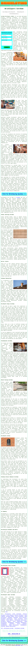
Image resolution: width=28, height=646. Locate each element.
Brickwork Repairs (6, 621)
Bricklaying (3, 197)
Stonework (10, 617)
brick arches (8, 586)
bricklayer (7, 20)
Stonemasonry (11, 622)
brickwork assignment (16, 70)
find (6, 597)
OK (21, 645)
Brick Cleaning (10, 615)
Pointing (3, 626)
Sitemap (2, 637)
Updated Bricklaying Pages (16, 637)
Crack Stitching (17, 613)
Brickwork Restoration (6, 618)
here (6, 611)
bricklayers (22, 135)
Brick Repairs (9, 620)
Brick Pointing (22, 617)
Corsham (18, 197)
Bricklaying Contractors (20, 620)
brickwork (10, 57)
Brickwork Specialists (21, 622)
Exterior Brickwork (19, 615)
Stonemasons (3, 623)
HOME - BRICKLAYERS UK (14, 633)
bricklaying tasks (5, 588)
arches (22, 438)
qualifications (4, 124)
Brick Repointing (17, 621)
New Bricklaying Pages (7, 637)
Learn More (17, 645)
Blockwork (16, 617)
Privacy (26, 637)
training (12, 118)
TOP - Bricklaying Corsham (7, 628)
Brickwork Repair (10, 616)
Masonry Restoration (10, 626)
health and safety (5, 110)
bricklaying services (16, 592)
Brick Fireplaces (19, 616)
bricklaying (17, 610)
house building (10, 516)
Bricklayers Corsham (19, 628)
